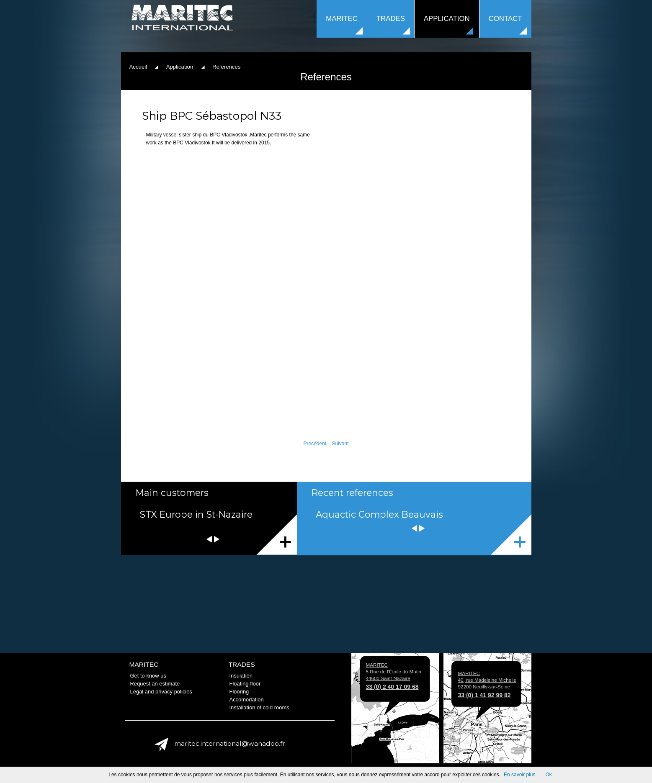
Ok (548, 775)
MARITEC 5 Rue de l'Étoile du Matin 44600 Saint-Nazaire (393, 676)
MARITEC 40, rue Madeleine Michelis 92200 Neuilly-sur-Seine (487, 684)
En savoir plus (519, 775)
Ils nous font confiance (276, 534)
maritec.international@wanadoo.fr (229, 743)
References (511, 534)
